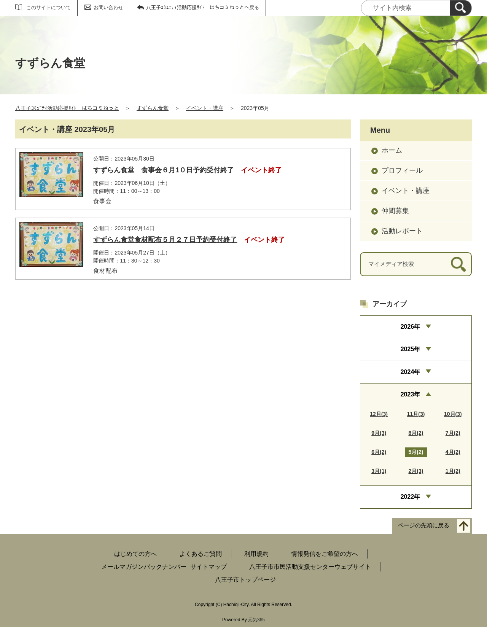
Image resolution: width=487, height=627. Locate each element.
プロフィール (402, 170)
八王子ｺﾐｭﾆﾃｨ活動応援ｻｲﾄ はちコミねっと (67, 108)
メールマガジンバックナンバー (143, 566)
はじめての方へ (135, 554)
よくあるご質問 (200, 554)
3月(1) (378, 471)
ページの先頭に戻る (423, 525)
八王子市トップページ (245, 579)
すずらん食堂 (153, 108)
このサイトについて (48, 7)
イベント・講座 (204, 108)
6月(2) (378, 452)
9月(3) (378, 433)
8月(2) (416, 433)
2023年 (410, 394)
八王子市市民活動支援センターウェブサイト (310, 566)
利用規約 (256, 554)
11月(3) (416, 414)
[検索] (461, 8)
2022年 (410, 496)
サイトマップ (208, 566)
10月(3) (453, 414)
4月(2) (453, 452)
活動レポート (402, 231)
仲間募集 (395, 211)
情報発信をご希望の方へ (324, 554)
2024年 (410, 372)
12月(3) (379, 414)
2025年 (410, 349)
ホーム (392, 150)
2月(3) (416, 471)
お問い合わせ (108, 7)
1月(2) (453, 471)
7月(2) (453, 433)
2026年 (410, 326)
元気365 (256, 619)
